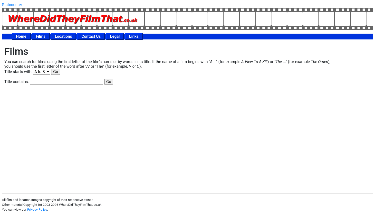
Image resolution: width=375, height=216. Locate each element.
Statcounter (12, 4)
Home (21, 36)
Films (40, 36)
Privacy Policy (37, 209)
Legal (115, 36)
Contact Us (91, 36)
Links (134, 36)
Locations (63, 36)
